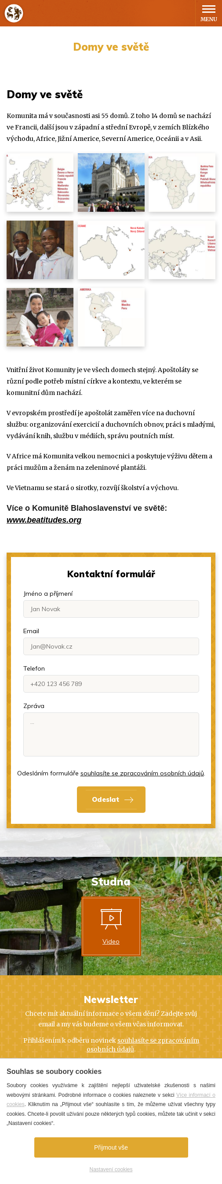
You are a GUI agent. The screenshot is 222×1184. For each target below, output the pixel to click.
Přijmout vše (111, 1147)
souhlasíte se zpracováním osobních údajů (142, 773)
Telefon (34, 668)
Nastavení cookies (110, 1169)
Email (31, 631)
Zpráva (33, 706)
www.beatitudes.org (44, 520)
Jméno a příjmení (48, 594)
